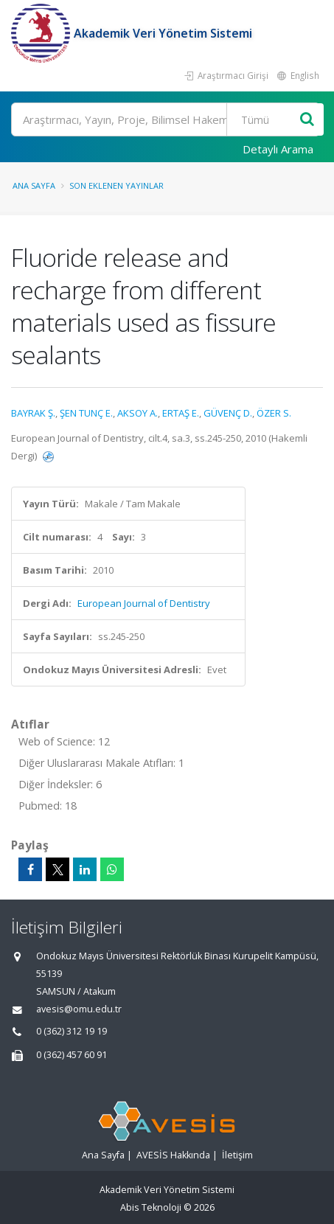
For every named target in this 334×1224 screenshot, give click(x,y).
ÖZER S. (274, 413)
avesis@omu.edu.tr (79, 1009)
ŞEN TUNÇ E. (86, 413)
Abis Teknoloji (150, 1207)
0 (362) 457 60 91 (71, 1055)
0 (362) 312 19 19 (71, 1031)
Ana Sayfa (34, 185)
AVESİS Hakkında (173, 1155)
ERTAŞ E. (180, 413)
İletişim (237, 1155)
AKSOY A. (137, 413)
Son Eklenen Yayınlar (116, 185)
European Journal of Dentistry (143, 603)
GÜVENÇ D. (227, 413)
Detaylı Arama (278, 149)
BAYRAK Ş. (33, 413)
